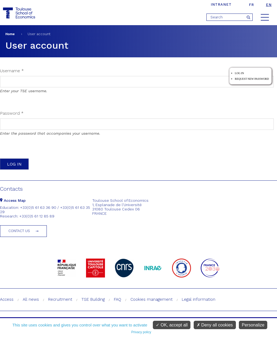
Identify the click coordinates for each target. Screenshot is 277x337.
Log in (239, 73)
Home (10, 34)
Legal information (198, 299)
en (269, 5)
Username (12, 70)
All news (31, 299)
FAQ (117, 299)
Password (12, 113)
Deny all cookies (215, 325)
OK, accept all (171, 325)
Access (7, 299)
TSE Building (93, 299)
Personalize (253, 325)
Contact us (19, 231)
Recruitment (60, 299)
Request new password (252, 78)
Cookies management (151, 299)
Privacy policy (141, 332)
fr (251, 5)
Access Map (13, 200)
